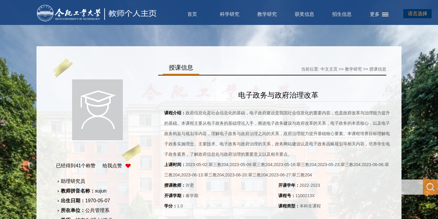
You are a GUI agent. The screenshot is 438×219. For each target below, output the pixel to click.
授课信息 (377, 69)
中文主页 (329, 69)
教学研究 (267, 14)
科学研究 (229, 14)
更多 (375, 14)
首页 (192, 14)
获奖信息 (304, 14)
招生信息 (342, 14)
